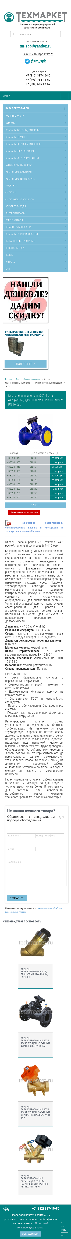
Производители (14, 248)
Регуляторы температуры (20, 178)
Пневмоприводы (15, 213)
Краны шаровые (14, 116)
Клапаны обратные (16, 137)
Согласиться (30, 1233)
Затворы (10, 123)
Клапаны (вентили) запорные (22, 130)
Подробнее (25, 364)
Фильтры (10, 192)
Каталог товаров (17, 108)
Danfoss (10, 261)
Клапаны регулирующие (19, 150)
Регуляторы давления (18, 171)
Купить (35, 505)
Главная (8, 379)
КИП (7, 268)
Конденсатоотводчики (18, 164)
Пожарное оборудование (20, 241)
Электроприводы (15, 206)
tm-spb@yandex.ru (36, 46)
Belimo (9, 254)
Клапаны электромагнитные (22, 158)
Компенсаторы (14, 220)
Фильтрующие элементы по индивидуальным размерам (24, 333)
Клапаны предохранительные (23, 144)
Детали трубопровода (18, 227)
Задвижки (11, 185)
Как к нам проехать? (38, 54)
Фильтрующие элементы (19, 199)
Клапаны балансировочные (21, 234)
